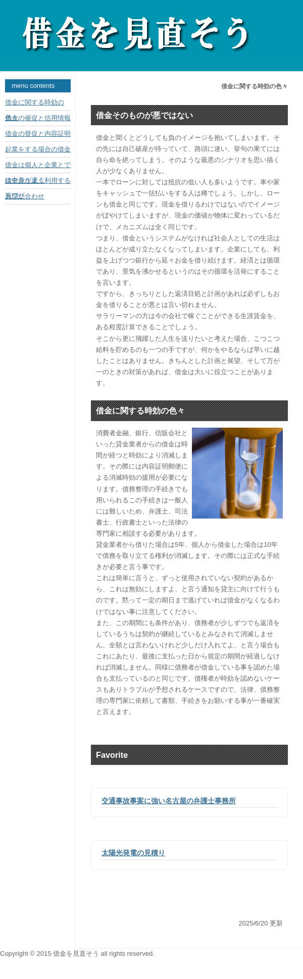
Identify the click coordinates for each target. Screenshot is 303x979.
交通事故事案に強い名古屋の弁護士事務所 (169, 801)
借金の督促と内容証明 (38, 133)
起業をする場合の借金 (38, 149)
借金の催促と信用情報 (38, 118)
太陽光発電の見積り (133, 853)
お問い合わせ (24, 196)
